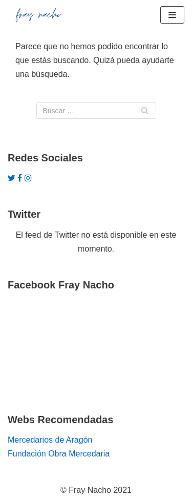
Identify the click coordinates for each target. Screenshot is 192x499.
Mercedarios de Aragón (50, 439)
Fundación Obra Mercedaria (59, 453)
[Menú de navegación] (172, 15)
